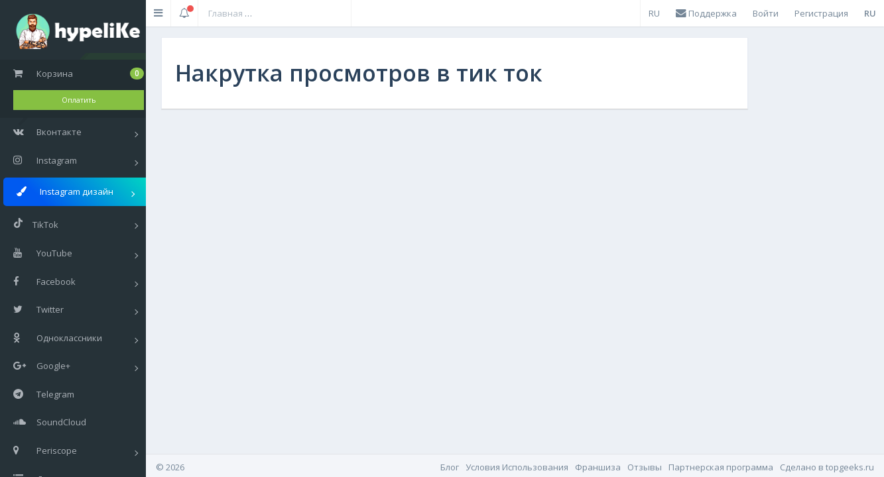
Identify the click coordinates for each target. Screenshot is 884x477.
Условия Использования (517, 467)
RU (654, 13)
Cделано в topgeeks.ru (827, 467)
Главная (225, 13)
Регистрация (821, 13)
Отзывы (644, 467)
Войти (766, 13)
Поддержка (706, 13)
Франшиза (598, 467)
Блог (449, 467)
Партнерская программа (720, 467)
